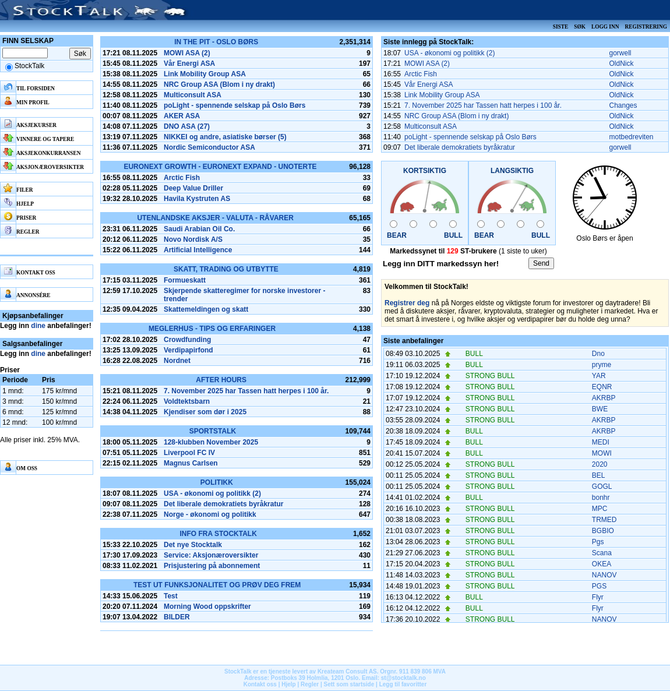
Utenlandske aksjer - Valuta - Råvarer (215, 218)
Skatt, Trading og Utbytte (226, 269)
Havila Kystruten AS (197, 199)
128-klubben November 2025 (211, 442)
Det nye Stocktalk (193, 545)
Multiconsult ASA (192, 95)
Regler (310, 684)
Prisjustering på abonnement (212, 566)
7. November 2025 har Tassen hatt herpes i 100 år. (246, 391)
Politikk (216, 482)
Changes (623, 105)
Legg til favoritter (403, 684)
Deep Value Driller (193, 188)
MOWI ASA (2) (187, 53)
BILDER (177, 617)
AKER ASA (182, 116)
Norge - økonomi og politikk (210, 514)
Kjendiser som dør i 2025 (205, 412)
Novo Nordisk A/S (193, 239)
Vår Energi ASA (189, 63)
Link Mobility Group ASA (205, 74)
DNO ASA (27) (187, 126)
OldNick (621, 63)
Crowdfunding (187, 340)
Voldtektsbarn (187, 401)
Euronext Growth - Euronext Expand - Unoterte (220, 167)
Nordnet (177, 361)
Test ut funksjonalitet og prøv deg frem (217, 585)
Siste (560, 27)
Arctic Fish (182, 178)
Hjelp (288, 684)
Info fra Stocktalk (217, 534)
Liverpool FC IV (189, 453)
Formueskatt (185, 280)
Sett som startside (349, 684)
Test (171, 596)
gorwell (620, 53)
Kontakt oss (260, 684)
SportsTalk (212, 431)
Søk (580, 27)
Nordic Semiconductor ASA (209, 147)
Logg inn (605, 27)
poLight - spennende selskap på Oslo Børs (234, 105)
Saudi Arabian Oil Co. (199, 229)
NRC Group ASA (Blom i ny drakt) (219, 84)
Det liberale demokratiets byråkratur (223, 504)
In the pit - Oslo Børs (216, 42)
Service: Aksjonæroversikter (211, 555)
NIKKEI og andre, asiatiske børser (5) (225, 137)
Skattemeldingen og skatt (206, 309)
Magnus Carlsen (191, 463)
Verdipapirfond (188, 350)
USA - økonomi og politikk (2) (212, 493)
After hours (221, 380)
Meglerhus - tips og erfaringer (212, 329)
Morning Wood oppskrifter (207, 606)
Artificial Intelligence (198, 250)
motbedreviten (631, 137)
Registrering (646, 27)
